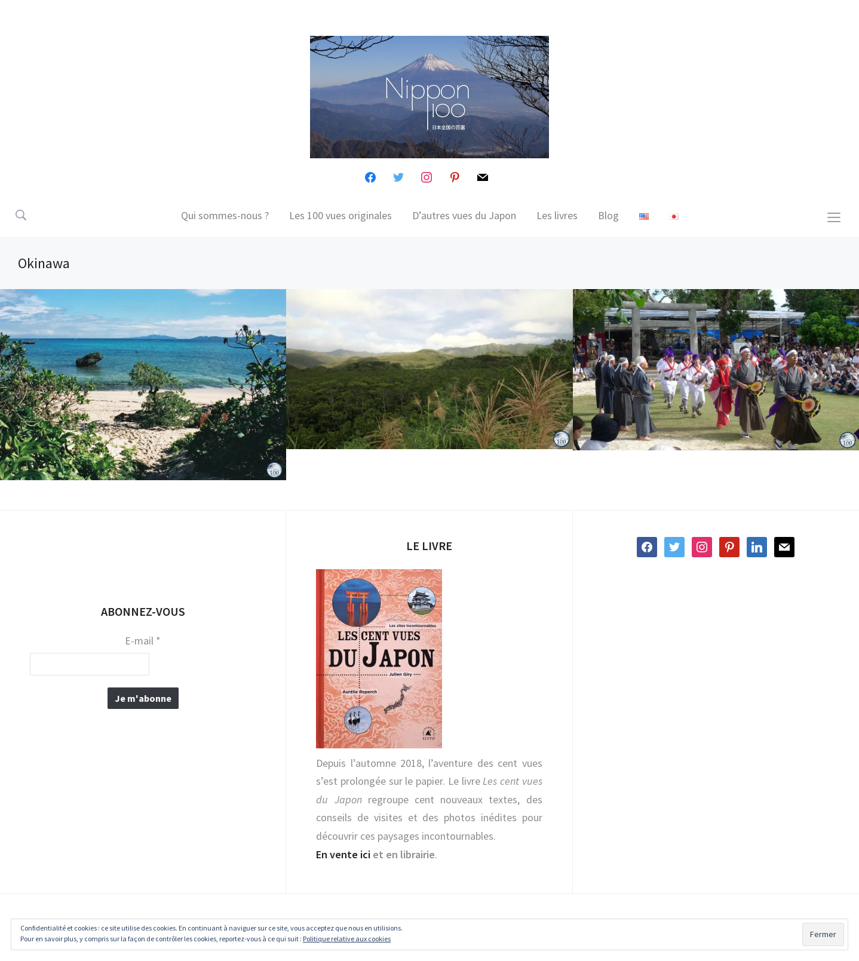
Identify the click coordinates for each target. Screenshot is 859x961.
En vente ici (343, 854)
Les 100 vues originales (340, 215)
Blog (608, 215)
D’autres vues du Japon (464, 215)
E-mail (143, 641)
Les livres (557, 215)
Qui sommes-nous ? (225, 215)
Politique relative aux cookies (347, 938)
